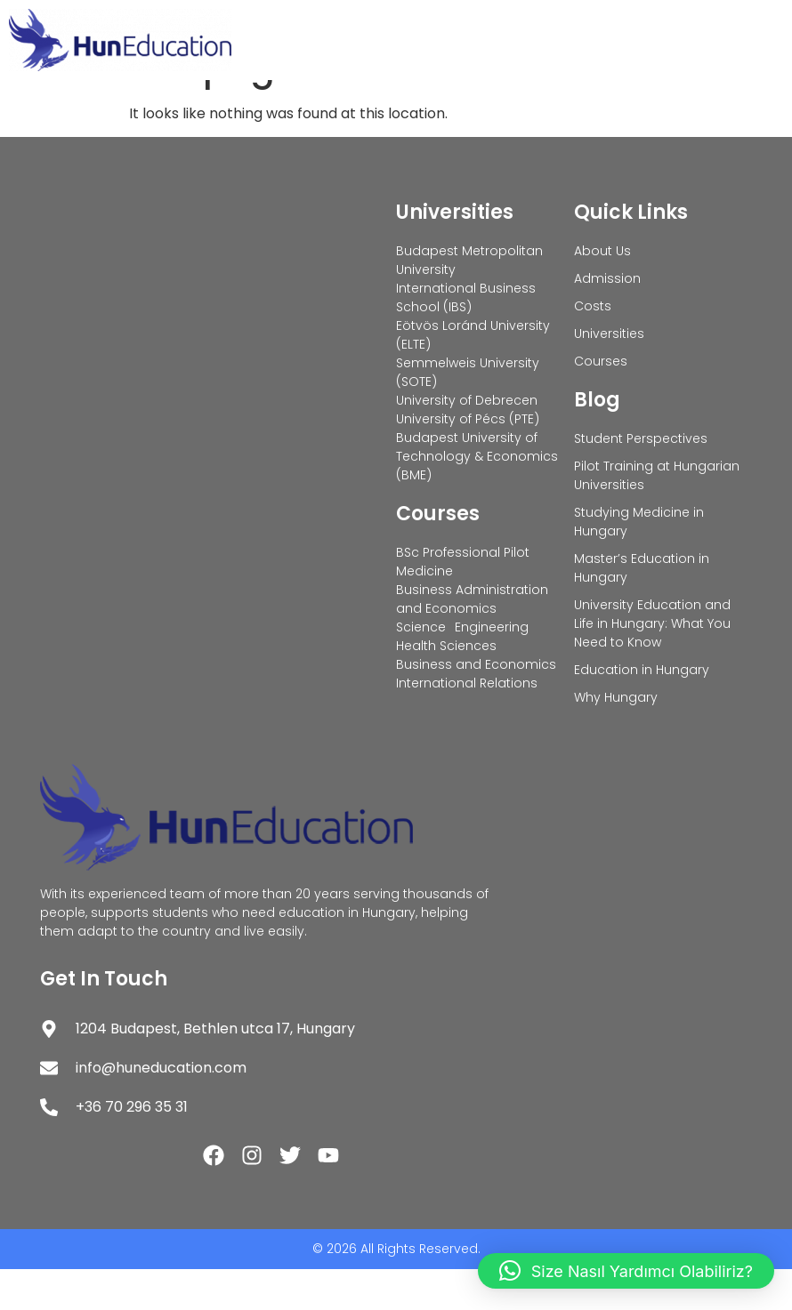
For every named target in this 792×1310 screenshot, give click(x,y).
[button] (626, 1271)
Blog (597, 440)
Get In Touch (103, 1019)
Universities (454, 253)
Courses (438, 554)
